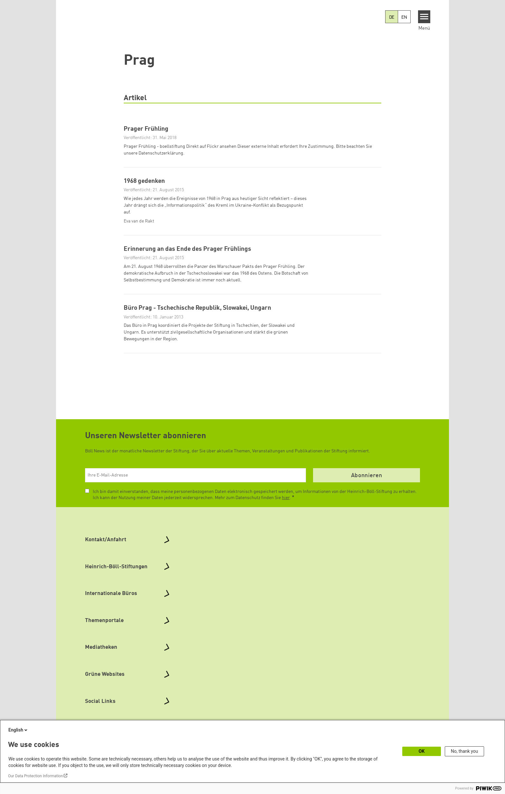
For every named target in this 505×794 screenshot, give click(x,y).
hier (286, 510)
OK (422, 751)
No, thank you (464, 751)
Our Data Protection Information (35, 776)
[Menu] (424, 16)
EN (404, 17)
